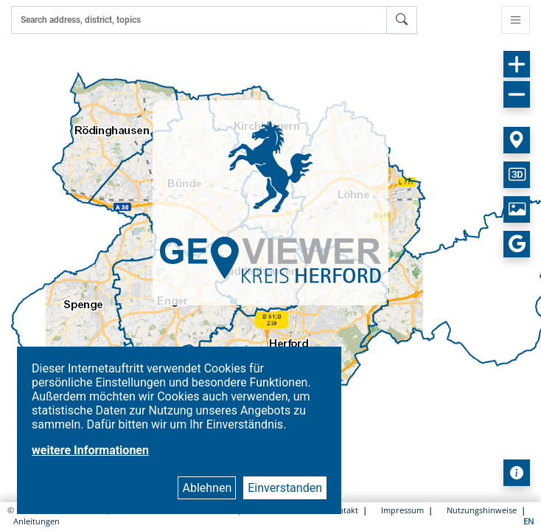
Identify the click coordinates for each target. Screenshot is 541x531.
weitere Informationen (90, 450)
